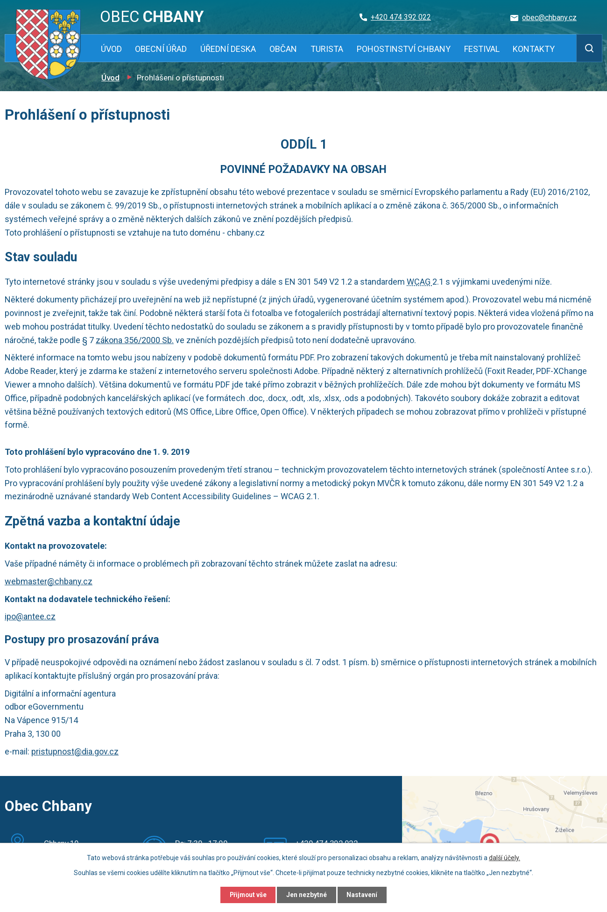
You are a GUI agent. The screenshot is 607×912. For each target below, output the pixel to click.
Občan (283, 49)
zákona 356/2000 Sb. (135, 340)
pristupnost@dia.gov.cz (75, 751)
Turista (327, 49)
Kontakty (534, 49)
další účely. (504, 857)
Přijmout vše (246, 894)
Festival (482, 49)
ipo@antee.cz (30, 616)
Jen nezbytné (307, 894)
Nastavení (364, 894)
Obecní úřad (161, 49)
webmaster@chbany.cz (48, 581)
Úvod (111, 49)
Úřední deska (228, 49)
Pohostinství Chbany (404, 49)
